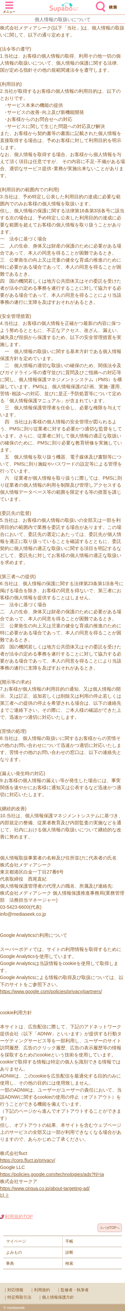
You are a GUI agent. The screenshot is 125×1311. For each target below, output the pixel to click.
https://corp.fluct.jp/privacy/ (27, 1160)
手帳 (69, 1241)
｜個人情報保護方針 (56, 1297)
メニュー (9, 4)
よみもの (14, 1252)
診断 (69, 1252)
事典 (10, 1263)
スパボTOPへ (110, 1228)
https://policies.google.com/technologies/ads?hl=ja (52, 1174)
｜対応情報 (13, 1290)
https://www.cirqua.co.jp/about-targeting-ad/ (45, 1188)
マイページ (16, 1241)
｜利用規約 (40, 1290)
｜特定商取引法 (17, 1297)
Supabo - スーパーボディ (64, 8)
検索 (99, 4)
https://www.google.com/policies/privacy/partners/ (51, 991)
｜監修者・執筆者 (73, 1290)
